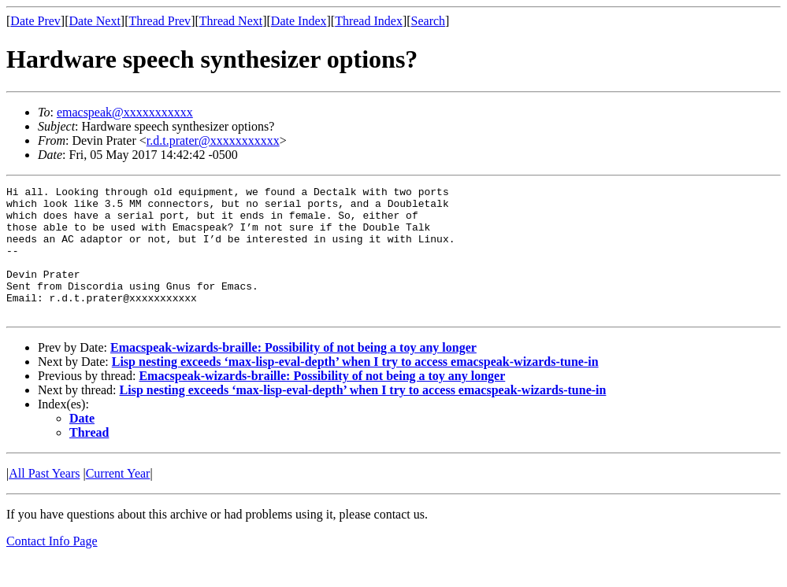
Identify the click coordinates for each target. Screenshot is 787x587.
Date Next (95, 21)
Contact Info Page (52, 567)
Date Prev (35, 21)
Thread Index (369, 21)
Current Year (118, 499)
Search (428, 21)
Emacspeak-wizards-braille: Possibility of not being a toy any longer (293, 373)
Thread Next (230, 21)
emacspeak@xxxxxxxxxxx (125, 112)
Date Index (299, 21)
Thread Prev (159, 21)
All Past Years (44, 499)
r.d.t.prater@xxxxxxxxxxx (213, 140)
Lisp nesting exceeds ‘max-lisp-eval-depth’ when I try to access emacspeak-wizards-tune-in (355, 387)
